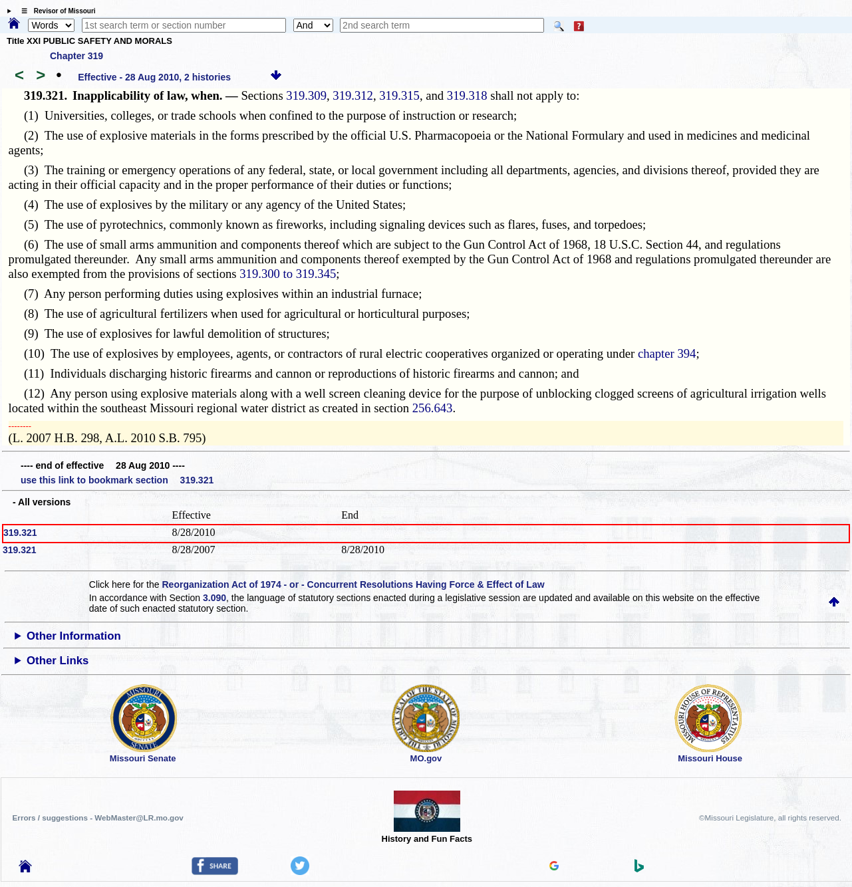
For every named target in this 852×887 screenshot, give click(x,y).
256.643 (432, 408)
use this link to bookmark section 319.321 (117, 480)
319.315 (399, 95)
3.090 (214, 597)
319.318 (467, 95)
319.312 (353, 95)
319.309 (306, 95)
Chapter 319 (76, 56)
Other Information (74, 636)
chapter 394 (667, 353)
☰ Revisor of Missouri (55, 11)
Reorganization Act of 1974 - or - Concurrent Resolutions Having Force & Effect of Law (353, 584)
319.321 (20, 532)
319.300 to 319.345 (287, 274)
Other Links (57, 660)
